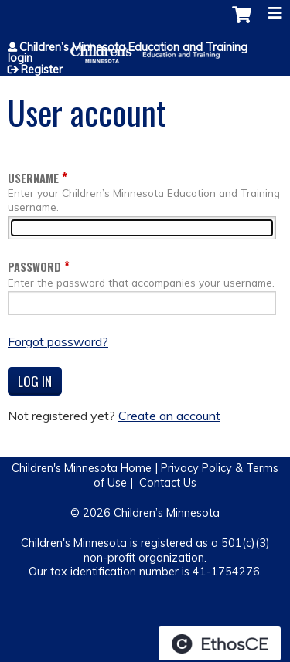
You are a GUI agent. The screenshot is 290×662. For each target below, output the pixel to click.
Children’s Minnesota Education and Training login (127, 53)
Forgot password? (58, 341)
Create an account (169, 415)
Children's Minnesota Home (82, 468)
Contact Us (167, 483)
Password (34, 267)
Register (42, 69)
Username (33, 178)
